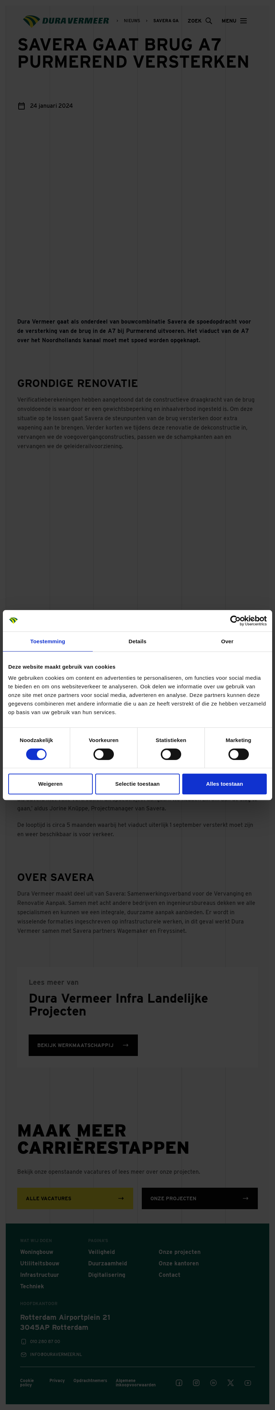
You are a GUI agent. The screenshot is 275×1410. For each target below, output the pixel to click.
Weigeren (50, 784)
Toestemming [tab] (48, 641)
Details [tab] (137, 641)
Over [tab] (227, 641)
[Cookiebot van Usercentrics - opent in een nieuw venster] (235, 620)
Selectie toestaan (137, 784)
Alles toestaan (224, 784)
